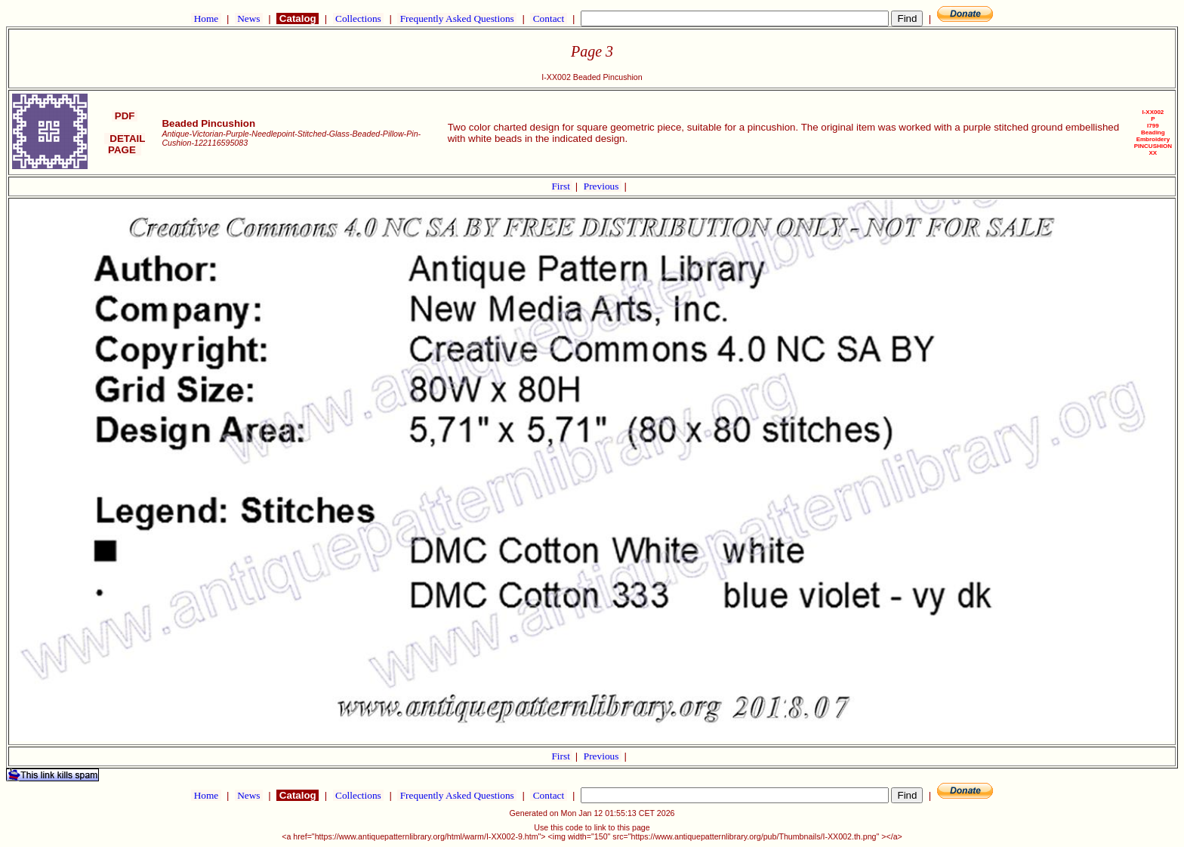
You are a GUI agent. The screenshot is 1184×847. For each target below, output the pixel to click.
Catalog (297, 18)
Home (205, 18)
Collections (358, 18)
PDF (124, 116)
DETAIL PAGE (125, 144)
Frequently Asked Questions (456, 18)
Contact (548, 18)
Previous (602, 186)
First (561, 186)
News (249, 18)
